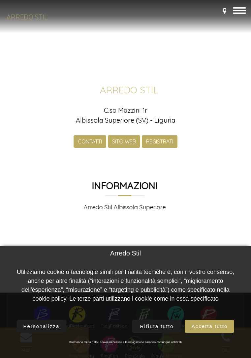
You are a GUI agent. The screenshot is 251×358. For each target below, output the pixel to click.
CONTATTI (90, 145)
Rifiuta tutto (157, 326)
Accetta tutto (210, 326)
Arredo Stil (27, 17)
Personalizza (41, 326)
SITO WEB (124, 145)
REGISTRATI (159, 145)
